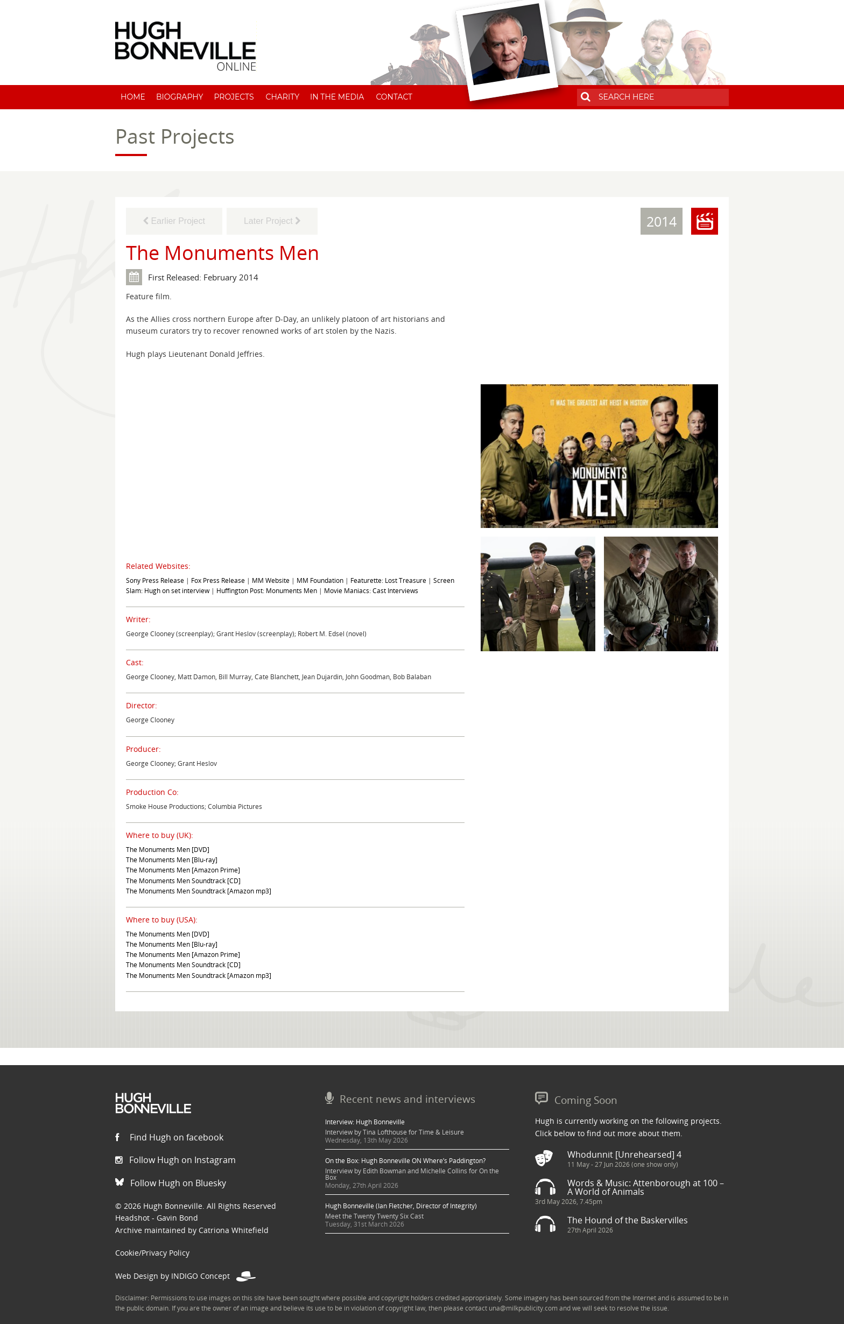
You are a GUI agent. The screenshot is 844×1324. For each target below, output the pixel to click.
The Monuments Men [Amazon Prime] (183, 870)
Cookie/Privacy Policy (152, 1253)
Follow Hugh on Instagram (175, 1160)
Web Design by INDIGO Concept (185, 1276)
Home (133, 97)
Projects (234, 97)
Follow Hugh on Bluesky (170, 1183)
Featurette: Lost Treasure (388, 580)
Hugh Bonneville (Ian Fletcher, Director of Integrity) (401, 1205)
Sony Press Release (155, 580)
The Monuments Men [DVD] (167, 849)
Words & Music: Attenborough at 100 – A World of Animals (645, 1187)
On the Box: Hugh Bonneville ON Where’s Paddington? (405, 1160)
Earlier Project (174, 221)
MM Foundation (320, 580)
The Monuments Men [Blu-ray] (171, 859)
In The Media (337, 97)
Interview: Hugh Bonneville (365, 1121)
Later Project (272, 221)
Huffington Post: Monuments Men (266, 590)
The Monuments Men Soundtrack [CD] (183, 880)
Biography (179, 97)
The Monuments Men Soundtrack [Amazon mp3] (198, 891)
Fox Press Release (218, 580)
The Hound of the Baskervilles (627, 1220)
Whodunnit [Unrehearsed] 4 (624, 1154)
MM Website (271, 580)
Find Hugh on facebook (169, 1137)
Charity (283, 97)
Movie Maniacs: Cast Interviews (371, 590)
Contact (394, 97)
